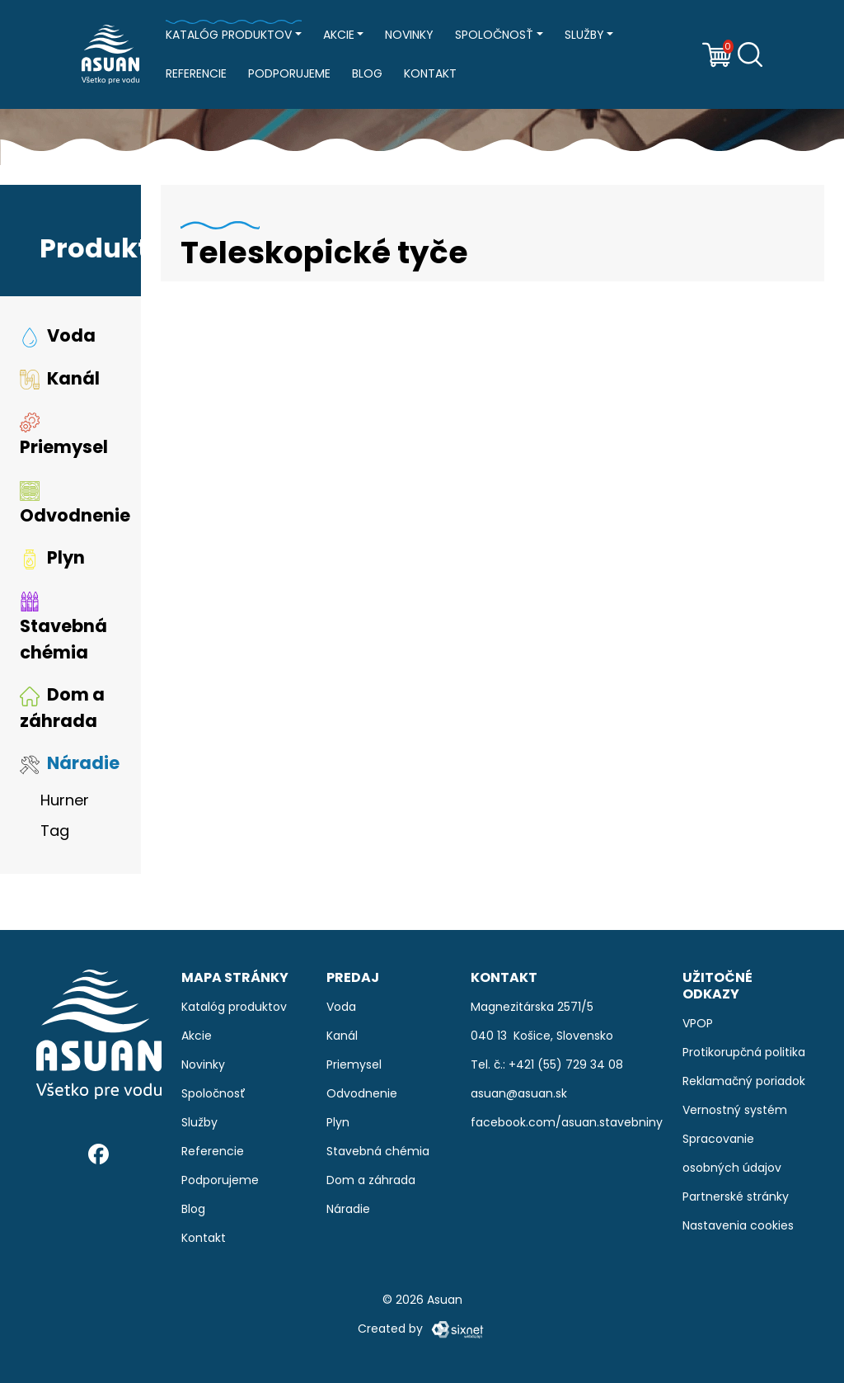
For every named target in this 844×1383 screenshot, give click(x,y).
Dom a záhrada (62, 712)
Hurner (64, 803)
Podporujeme (289, 73)
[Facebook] (98, 1153)
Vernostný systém (734, 1110)
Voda (58, 340)
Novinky (409, 34)
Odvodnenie (75, 507)
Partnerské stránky (735, 1196)
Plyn (52, 561)
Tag (54, 834)
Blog (367, 73)
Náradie (70, 767)
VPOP (697, 1023)
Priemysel (64, 439)
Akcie (338, 34)
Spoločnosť (494, 34)
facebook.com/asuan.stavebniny (567, 1122)
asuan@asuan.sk (519, 1093)
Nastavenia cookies (738, 1225)
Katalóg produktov (229, 34)
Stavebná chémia (63, 631)
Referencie (196, 73)
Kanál (60, 382)
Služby (584, 34)
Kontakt (430, 73)
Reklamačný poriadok (743, 1081)
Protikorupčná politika (743, 1052)
